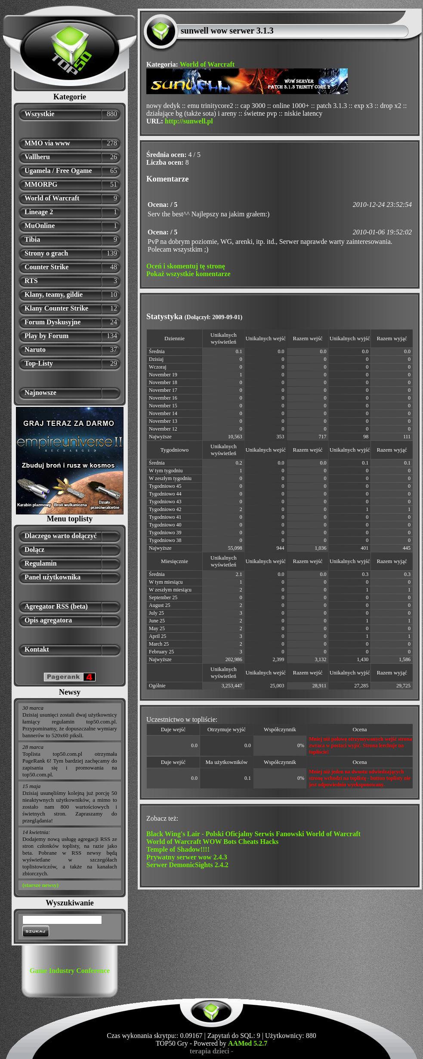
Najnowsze (40, 392)
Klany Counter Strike (56, 308)
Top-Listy (39, 363)
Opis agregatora (48, 620)
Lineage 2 (39, 211)
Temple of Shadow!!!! (178, 849)
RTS (31, 280)
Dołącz (34, 549)
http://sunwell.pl (189, 121)
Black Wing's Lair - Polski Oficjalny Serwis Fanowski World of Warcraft (253, 833)
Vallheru (37, 156)
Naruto (35, 349)
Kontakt (37, 649)
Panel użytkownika (52, 577)
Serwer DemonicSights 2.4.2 (187, 864)
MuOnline (40, 225)
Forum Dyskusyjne (52, 322)
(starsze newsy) (40, 885)
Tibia (32, 239)
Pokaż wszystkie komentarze (188, 273)
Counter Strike (46, 267)
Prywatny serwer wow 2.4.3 (186, 857)
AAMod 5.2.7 (247, 1043)
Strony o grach (46, 253)
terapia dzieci (209, 1051)
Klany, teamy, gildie (54, 294)
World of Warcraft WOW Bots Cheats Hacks (212, 841)
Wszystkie (39, 113)
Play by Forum (46, 335)
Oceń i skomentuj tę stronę (185, 266)
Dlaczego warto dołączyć (61, 535)
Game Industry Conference (70, 970)
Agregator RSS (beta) (56, 606)
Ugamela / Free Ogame (58, 170)
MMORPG (41, 184)
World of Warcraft (52, 198)
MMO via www (47, 143)
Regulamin (41, 563)
